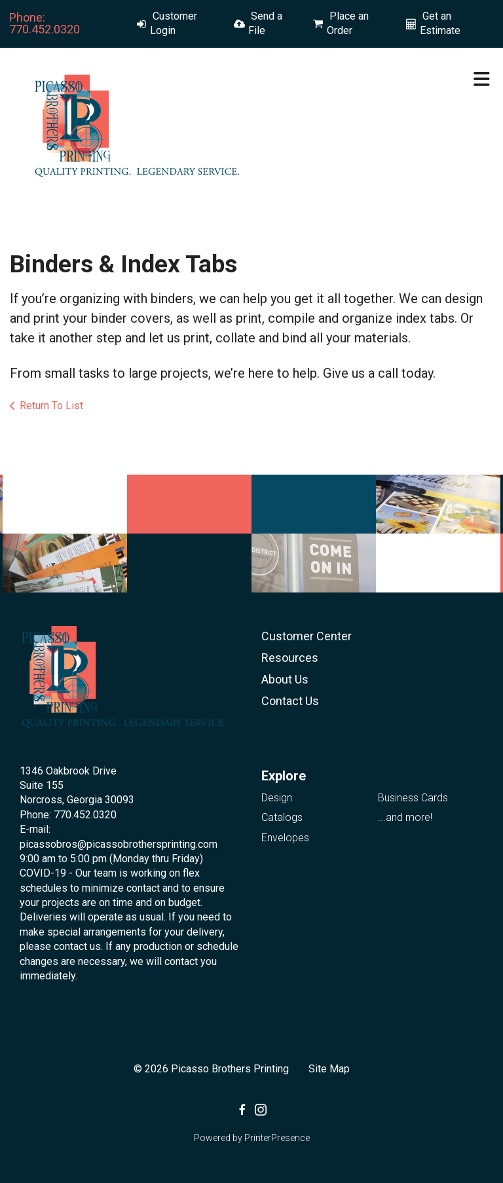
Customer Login (173, 23)
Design (276, 798)
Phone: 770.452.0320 (44, 23)
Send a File (265, 23)
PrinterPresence (277, 1138)
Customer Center (306, 636)
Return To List (51, 405)
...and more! (405, 817)
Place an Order (348, 23)
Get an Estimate (440, 23)
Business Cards (413, 798)
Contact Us (290, 701)
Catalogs (282, 817)
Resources (289, 657)
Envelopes (285, 837)
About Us (284, 679)
